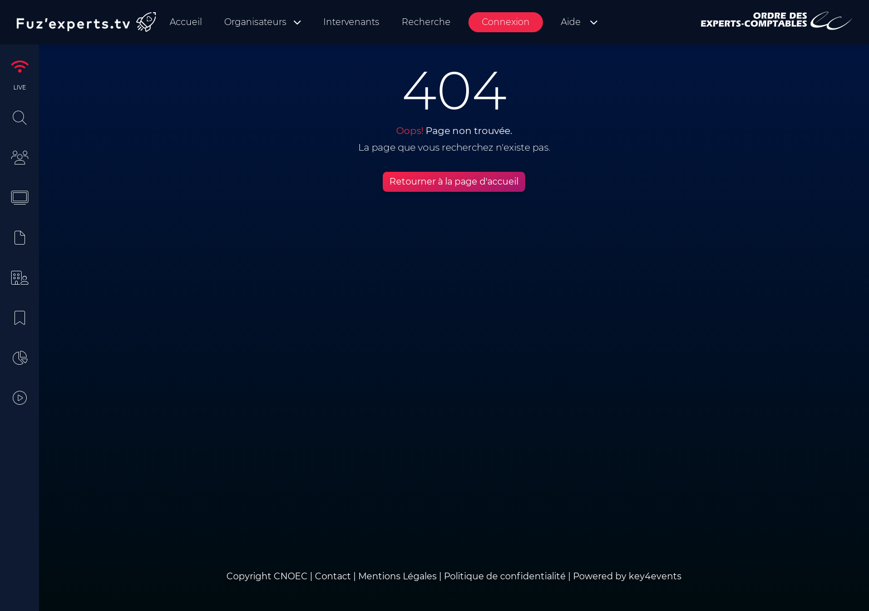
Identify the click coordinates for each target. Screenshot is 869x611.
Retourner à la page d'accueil (454, 181)
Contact (334, 576)
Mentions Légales (397, 576)
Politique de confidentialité (505, 576)
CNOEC (291, 576)
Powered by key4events (627, 576)
